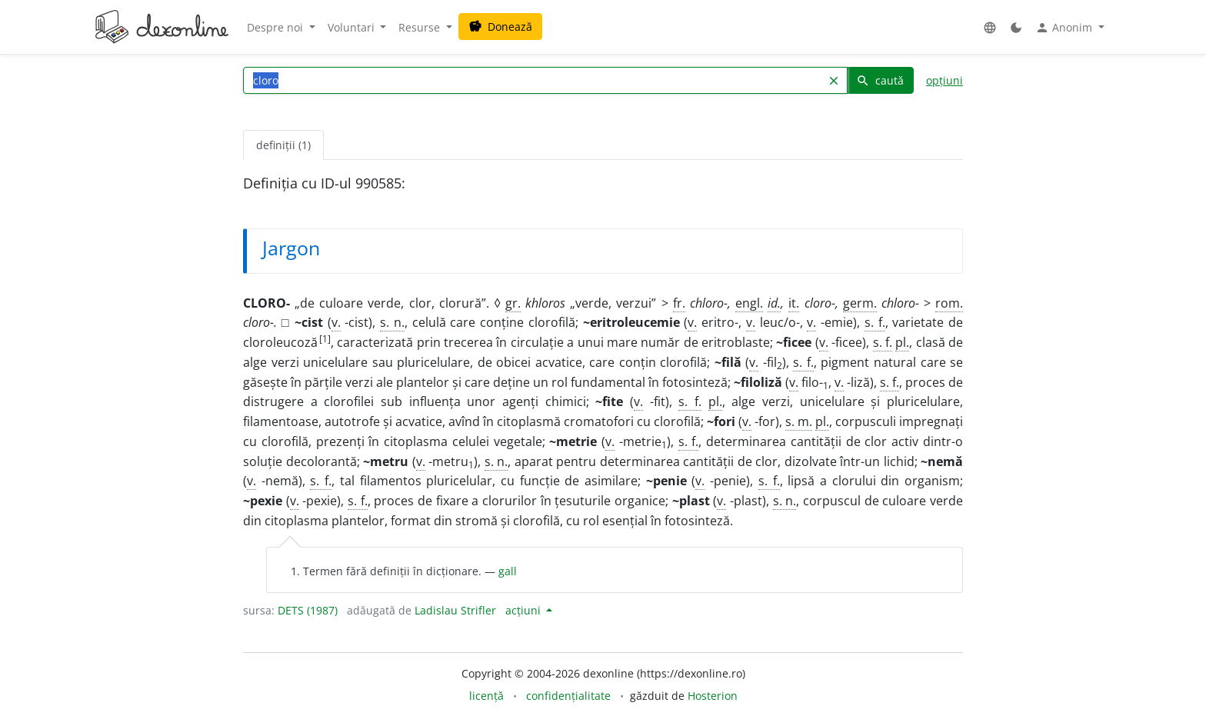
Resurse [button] (420, 27)
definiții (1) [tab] (283, 145)
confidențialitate (568, 695)
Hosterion (713, 695)
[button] (990, 27)
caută (880, 80)
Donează (500, 26)
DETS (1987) (308, 610)
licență (486, 695)
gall (507, 571)
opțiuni (944, 80)
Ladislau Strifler (455, 610)
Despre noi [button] (276, 27)
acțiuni (524, 610)
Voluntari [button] (353, 27)
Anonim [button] (1065, 27)
